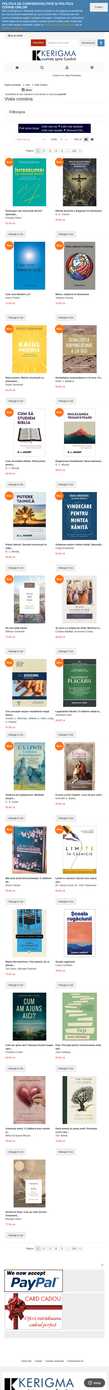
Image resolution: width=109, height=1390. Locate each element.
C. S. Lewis (11, 801)
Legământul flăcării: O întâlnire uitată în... (78, 711)
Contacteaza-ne (75, 1361)
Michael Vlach (13, 1219)
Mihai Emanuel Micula (17, 1135)
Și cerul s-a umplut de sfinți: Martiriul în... (78, 628)
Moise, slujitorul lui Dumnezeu (72, 294)
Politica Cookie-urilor (13, 28)
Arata (54, 139)
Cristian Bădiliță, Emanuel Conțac (74, 631)
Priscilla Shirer (13, 217)
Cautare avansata (54, 1361)
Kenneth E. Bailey (66, 798)
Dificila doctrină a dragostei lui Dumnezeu (79, 211)
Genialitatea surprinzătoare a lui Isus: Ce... (79, 377)
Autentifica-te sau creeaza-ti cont (22, 94)
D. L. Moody (12, 468)
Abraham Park (64, 714)
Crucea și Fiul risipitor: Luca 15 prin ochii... (79, 795)
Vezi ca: (78, 139)
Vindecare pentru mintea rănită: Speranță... (79, 544)
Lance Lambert (64, 965)
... (68, 151)
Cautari (38, 1361)
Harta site (26, 1361)
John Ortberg (63, 1052)
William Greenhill (14, 631)
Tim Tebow (62, 1135)
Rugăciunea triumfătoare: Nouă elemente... (79, 461)
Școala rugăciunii (65, 961)
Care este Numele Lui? (18, 294)
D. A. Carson (63, 214)
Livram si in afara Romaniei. (67, 75)
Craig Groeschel (65, 548)
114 (74, 151)
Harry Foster (12, 297)
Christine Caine (14, 1052)
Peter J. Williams (65, 381)
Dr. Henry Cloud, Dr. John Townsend (76, 885)
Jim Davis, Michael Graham (20, 968)
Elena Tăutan (12, 885)
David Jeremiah (14, 384)
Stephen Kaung (64, 297)
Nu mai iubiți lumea (16, 628)
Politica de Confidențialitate (59, 24)
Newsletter (38, 42)
